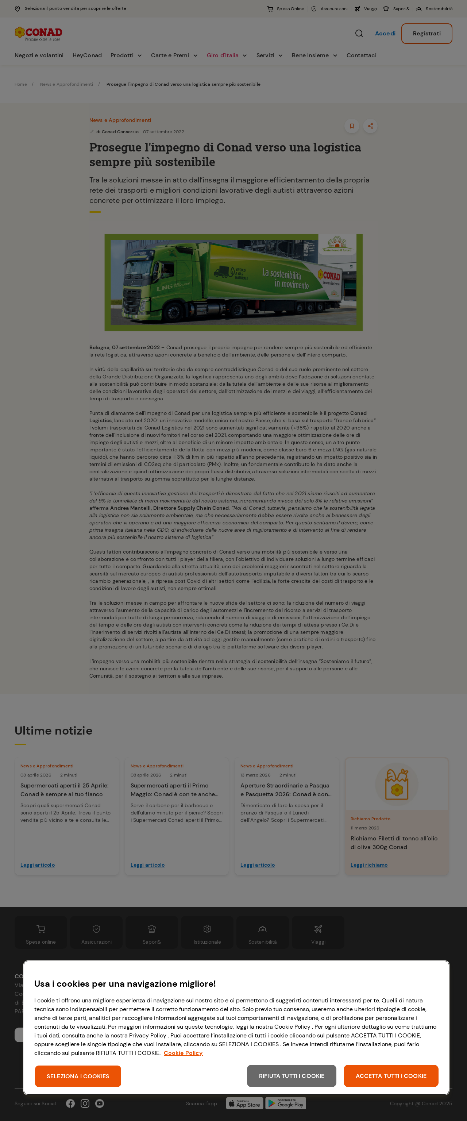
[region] (236, 1027)
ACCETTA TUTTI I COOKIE (391, 1076)
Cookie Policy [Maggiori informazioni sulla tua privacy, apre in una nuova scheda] (183, 1053)
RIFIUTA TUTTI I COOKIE (292, 1076)
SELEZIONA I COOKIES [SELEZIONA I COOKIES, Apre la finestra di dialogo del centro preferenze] (78, 1076)
